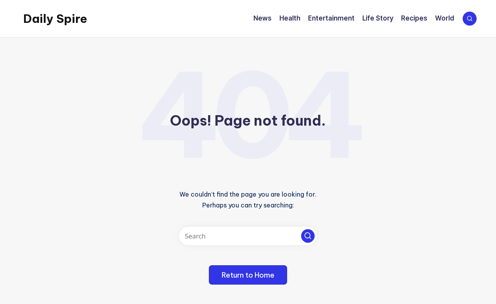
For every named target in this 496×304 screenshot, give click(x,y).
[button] (308, 236)
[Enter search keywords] (248, 236)
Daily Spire (55, 18)
